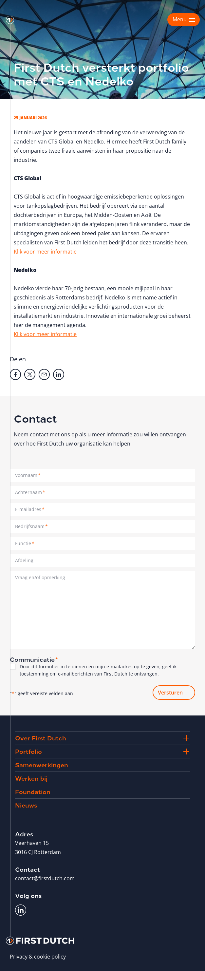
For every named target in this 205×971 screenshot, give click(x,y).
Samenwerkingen (41, 764)
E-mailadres (30, 509)
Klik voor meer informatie (45, 251)
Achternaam (30, 492)
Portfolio (28, 751)
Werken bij (31, 777)
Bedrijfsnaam (31, 526)
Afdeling (24, 560)
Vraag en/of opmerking (40, 577)
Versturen (170, 692)
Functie (24, 543)
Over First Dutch (40, 737)
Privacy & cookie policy (38, 956)
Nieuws (26, 804)
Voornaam (28, 475)
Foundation (32, 791)
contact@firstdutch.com (45, 878)
